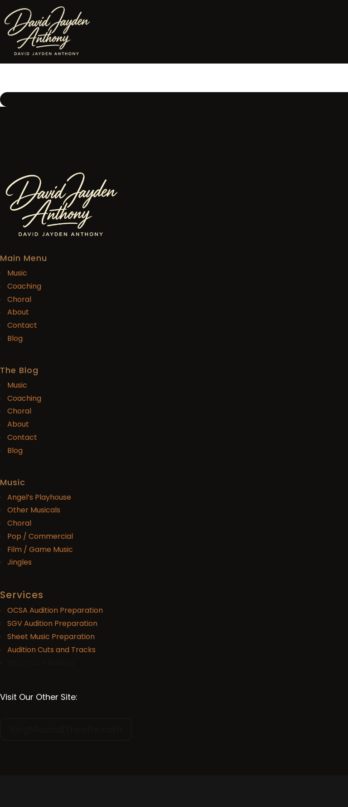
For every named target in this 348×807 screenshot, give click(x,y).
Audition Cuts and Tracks (51, 650)
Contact (22, 325)
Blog (15, 338)
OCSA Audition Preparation (55, 610)
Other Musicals (33, 510)
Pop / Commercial (40, 536)
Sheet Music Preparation (51, 636)
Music (17, 273)
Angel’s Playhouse (39, 497)
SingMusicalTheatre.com (66, 729)
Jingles (19, 562)
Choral (19, 299)
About (18, 312)
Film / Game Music (40, 549)
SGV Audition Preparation (52, 623)
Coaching (24, 286)
